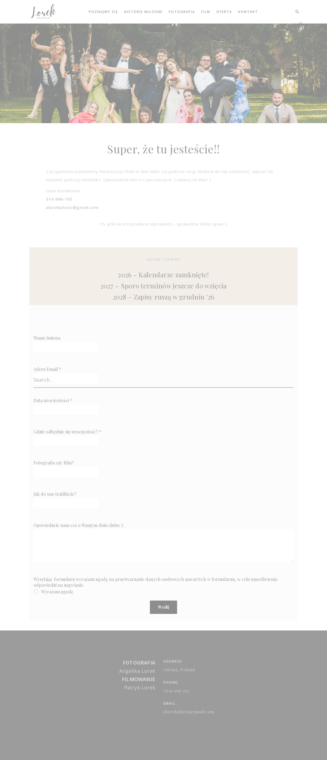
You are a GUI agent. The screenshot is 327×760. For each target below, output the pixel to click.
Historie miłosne (143, 11)
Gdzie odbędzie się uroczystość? (67, 432)
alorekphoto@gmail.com (189, 712)
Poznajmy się (103, 11)
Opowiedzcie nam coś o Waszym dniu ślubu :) (78, 525)
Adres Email (47, 369)
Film (205, 11)
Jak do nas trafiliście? (54, 494)
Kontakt (248, 11)
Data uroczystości (52, 400)
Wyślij (163, 607)
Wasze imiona (46, 338)
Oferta (224, 11)
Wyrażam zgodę (57, 591)
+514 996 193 (177, 691)
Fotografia (182, 11)
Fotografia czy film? (53, 463)
